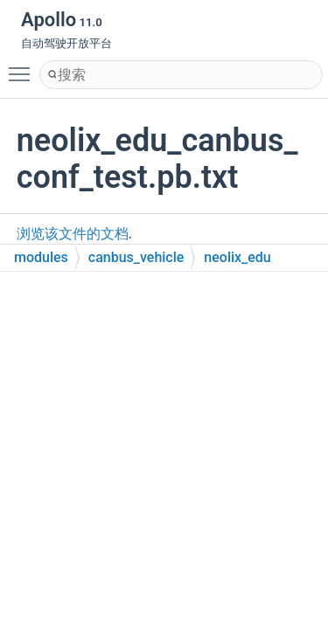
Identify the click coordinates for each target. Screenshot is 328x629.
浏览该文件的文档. (74, 233)
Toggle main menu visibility (23, 66)
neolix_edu (237, 257)
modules (41, 257)
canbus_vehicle (136, 257)
